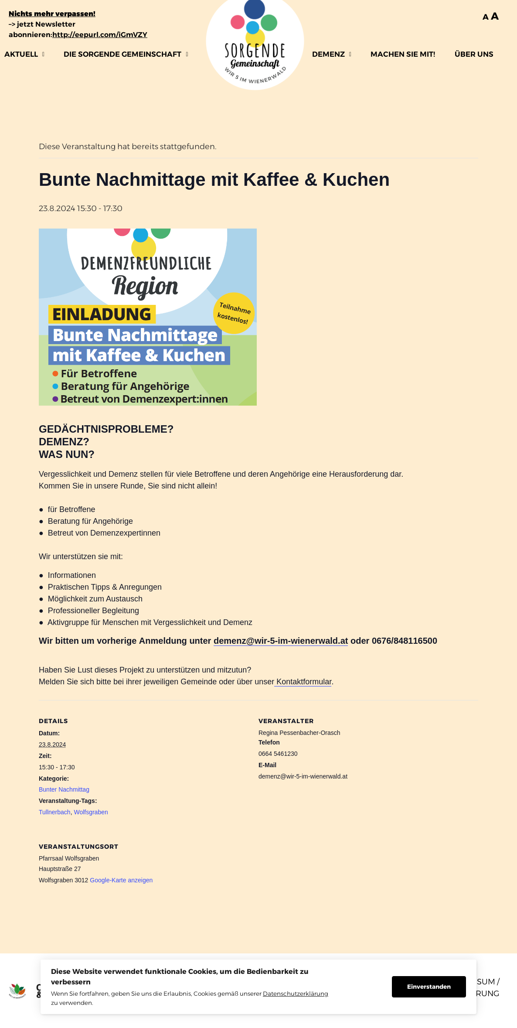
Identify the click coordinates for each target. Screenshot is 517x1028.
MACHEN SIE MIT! (403, 54)
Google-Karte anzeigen (121, 880)
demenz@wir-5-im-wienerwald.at (281, 640)
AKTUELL (24, 54)
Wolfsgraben (91, 812)
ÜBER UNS (474, 54)
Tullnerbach (55, 812)
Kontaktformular (302, 681)
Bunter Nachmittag (64, 789)
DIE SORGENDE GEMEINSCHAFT (126, 54)
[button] (24, 54)
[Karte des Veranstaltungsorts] (432, 886)
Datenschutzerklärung (295, 993)
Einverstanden (429, 986)
